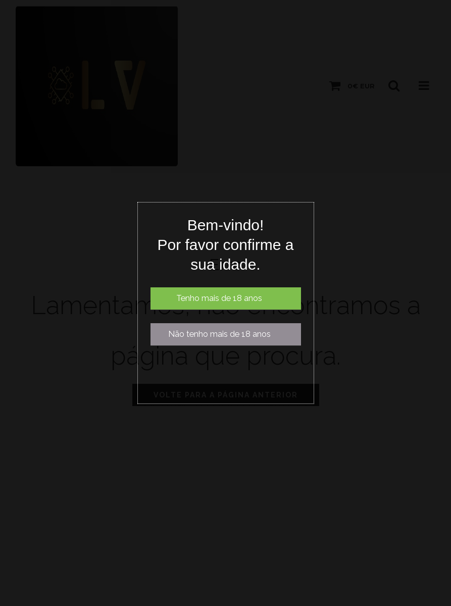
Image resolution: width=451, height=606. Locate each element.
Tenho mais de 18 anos (219, 298)
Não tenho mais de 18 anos (219, 334)
